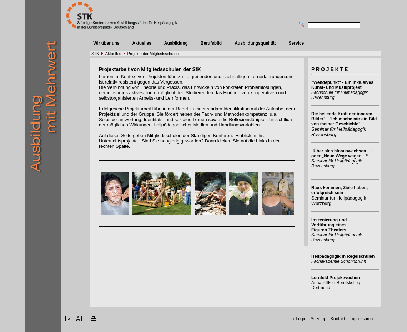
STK (95, 53)
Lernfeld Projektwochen (335, 277)
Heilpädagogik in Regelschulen (343, 256)
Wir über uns (106, 43)
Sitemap (318, 318)
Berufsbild (211, 43)
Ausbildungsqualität (255, 43)
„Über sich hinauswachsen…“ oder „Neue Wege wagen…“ (341, 154)
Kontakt (338, 318)
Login (301, 318)
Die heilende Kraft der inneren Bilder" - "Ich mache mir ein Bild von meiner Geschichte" (344, 118)
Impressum (360, 318)
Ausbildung (176, 43)
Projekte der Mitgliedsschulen (153, 53)
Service (296, 43)
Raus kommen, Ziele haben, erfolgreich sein (339, 190)
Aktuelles (141, 43)
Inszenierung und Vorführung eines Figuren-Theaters (329, 224)
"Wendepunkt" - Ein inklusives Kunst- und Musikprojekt (342, 85)
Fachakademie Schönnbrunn (338, 261)
